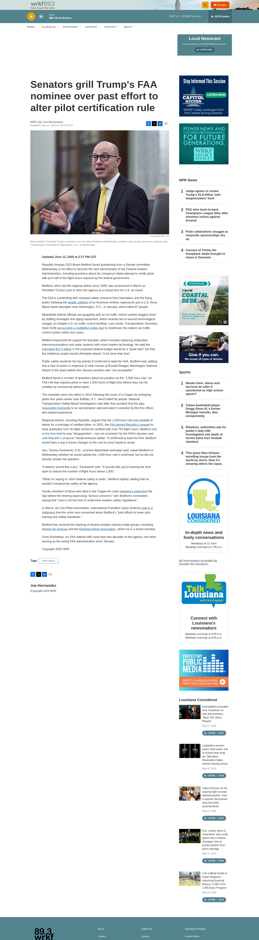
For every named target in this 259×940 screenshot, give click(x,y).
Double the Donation (193, 571)
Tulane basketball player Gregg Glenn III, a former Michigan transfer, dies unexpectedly (203, 418)
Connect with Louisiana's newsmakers (204, 630)
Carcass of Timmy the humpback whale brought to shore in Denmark (205, 261)
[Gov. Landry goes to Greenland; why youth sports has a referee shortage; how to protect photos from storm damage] (190, 843)
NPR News (48, 568)
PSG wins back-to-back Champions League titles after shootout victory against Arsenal (207, 222)
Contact (110, 34)
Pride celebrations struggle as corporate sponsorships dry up (207, 242)
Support (91, 34)
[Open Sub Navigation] (37, 34)
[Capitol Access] (203, 103)
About (128, 34)
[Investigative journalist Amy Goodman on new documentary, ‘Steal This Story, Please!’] (190, 719)
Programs (70, 34)
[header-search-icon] (207, 8)
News (31, 34)
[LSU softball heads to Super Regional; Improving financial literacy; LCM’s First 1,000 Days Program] (190, 886)
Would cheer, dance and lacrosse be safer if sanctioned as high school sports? (204, 396)
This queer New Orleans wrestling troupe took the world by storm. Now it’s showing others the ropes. (204, 466)
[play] (31, 24)
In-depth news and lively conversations (204, 542)
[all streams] (220, 24)
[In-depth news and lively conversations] (203, 508)
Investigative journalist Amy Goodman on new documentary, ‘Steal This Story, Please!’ (215, 721)
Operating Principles (195, 936)
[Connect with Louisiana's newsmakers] (203, 599)
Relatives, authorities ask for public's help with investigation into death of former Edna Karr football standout (206, 442)
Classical (49, 34)
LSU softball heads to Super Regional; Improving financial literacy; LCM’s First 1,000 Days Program (214, 888)
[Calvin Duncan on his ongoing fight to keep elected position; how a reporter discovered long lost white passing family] (190, 801)
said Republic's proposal (58, 445)
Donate (223, 8)
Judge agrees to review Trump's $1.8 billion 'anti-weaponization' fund (203, 202)
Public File (146, 936)
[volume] (41, 24)
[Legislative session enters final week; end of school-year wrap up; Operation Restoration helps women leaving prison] (190, 758)
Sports (185, 380)
